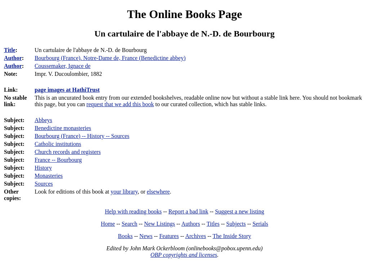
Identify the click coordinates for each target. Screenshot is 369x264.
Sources (44, 184)
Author (13, 58)
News (145, 236)
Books (125, 236)
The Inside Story (232, 236)
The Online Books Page (184, 14)
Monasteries (49, 176)
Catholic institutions (58, 144)
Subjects (236, 224)
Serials (260, 224)
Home (108, 224)
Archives (195, 236)
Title (9, 50)
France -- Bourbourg (58, 160)
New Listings (159, 224)
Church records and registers (68, 152)
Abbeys (43, 120)
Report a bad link (188, 211)
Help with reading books (133, 211)
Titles (212, 224)
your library (124, 192)
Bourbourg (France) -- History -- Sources (82, 136)
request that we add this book (120, 104)
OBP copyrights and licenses (183, 255)
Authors (190, 224)
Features (169, 236)
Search (130, 224)
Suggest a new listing (239, 211)
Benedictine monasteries (63, 128)
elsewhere (158, 192)
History (43, 168)
